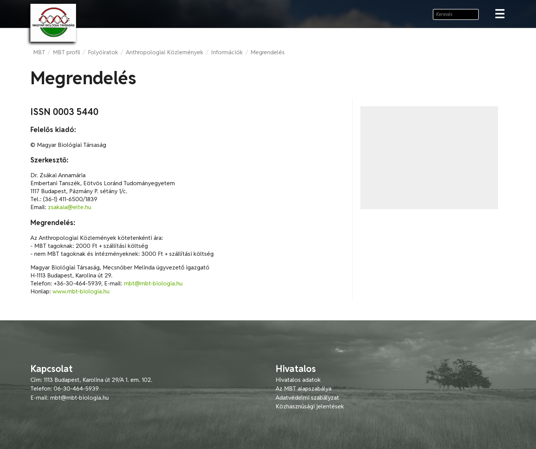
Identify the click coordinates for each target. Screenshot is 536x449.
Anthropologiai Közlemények (164, 52)
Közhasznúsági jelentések (310, 406)
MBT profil (66, 52)
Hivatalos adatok (298, 380)
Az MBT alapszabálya (303, 388)
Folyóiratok (103, 52)
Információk (227, 52)
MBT (39, 52)
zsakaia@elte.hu (69, 207)
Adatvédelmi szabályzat (307, 398)
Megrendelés (268, 52)
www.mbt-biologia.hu (80, 291)
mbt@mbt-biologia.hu (153, 283)
